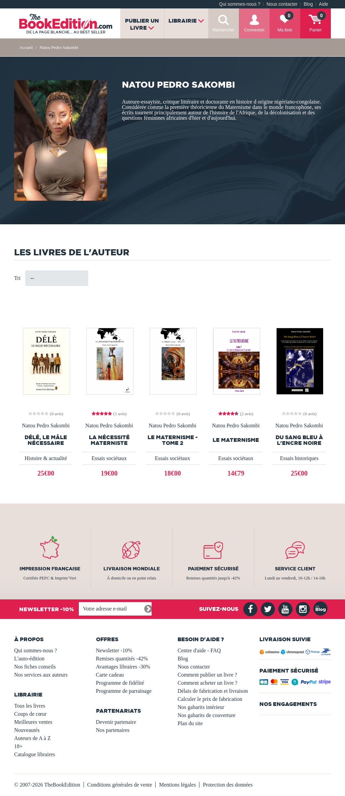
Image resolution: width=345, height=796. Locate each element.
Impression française (50, 568)
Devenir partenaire (116, 722)
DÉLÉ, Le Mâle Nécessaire (46, 440)
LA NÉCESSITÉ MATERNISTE (109, 440)
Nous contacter (281, 4)
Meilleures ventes (33, 722)
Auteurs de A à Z (32, 738)
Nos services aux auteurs (41, 675)
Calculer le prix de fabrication (210, 699)
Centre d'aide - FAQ (199, 650)
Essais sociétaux (109, 458)
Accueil (26, 47)
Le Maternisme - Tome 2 (173, 440)
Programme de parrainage (124, 691)
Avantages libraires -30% (123, 667)
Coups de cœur (30, 714)
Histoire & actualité (46, 458)
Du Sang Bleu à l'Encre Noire (299, 440)
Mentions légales (177, 785)
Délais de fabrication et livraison (213, 691)
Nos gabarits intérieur (201, 707)
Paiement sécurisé (213, 568)
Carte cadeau (110, 675)
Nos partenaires (113, 730)
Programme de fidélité (120, 683)
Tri (17, 278)
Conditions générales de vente (119, 785)
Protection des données (228, 785)
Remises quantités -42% (122, 658)
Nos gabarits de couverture (207, 715)
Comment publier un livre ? (207, 675)
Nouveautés (27, 730)
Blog (308, 4)
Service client (295, 568)
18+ (18, 746)
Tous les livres (29, 706)
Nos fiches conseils (35, 667)
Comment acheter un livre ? (208, 683)
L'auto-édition (29, 658)
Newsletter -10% (114, 650)
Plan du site (190, 723)
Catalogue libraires (34, 754)
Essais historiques (299, 458)
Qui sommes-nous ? (239, 4)
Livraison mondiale (131, 568)
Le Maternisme (236, 440)
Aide (323, 4)
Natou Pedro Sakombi (45, 425)
